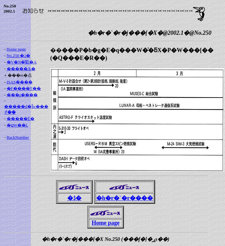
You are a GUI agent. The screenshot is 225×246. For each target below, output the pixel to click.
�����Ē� (20, 118)
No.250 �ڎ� (19, 55)
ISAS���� (20, 82)
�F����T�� (24, 88)
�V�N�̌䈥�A (22, 62)
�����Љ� (21, 68)
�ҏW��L (17, 125)
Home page (16, 49)
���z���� (22, 94)
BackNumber (18, 137)
